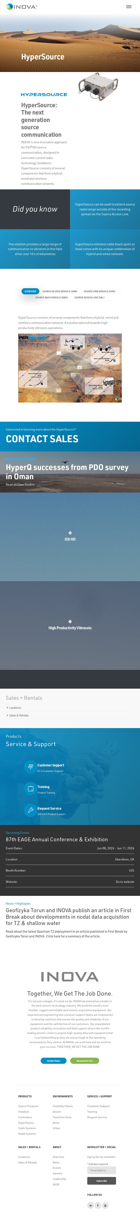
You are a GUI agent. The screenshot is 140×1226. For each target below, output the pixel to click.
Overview (58, 1157)
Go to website (125, 882)
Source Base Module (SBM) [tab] (51, 297)
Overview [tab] (30, 291)
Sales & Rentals (19, 715)
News (56, 1162)
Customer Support (98, 1106)
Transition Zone (62, 1117)
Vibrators (23, 1111)
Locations (15, 708)
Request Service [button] (85, 1060)
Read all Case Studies (20, 484)
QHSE (56, 1184)
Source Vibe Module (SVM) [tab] (99, 291)
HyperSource (26, 1123)
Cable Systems (27, 1128)
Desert (57, 1111)
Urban (56, 1128)
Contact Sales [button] (53, 1060)
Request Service (97, 1117)
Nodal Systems (27, 1133)
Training (92, 1111)
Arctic (56, 1123)
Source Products (28, 1106)
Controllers (25, 1117)
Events (57, 1168)
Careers (57, 1173)
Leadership (59, 1179)
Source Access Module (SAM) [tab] (60, 291)
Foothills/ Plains (63, 1106)
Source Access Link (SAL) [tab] (89, 297)
